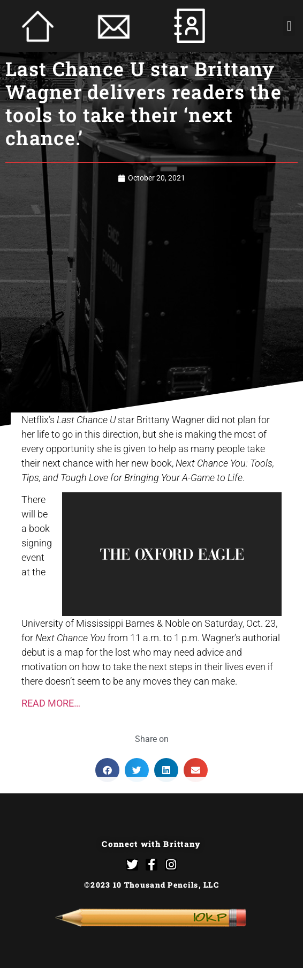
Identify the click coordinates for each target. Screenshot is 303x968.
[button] (289, 26)
